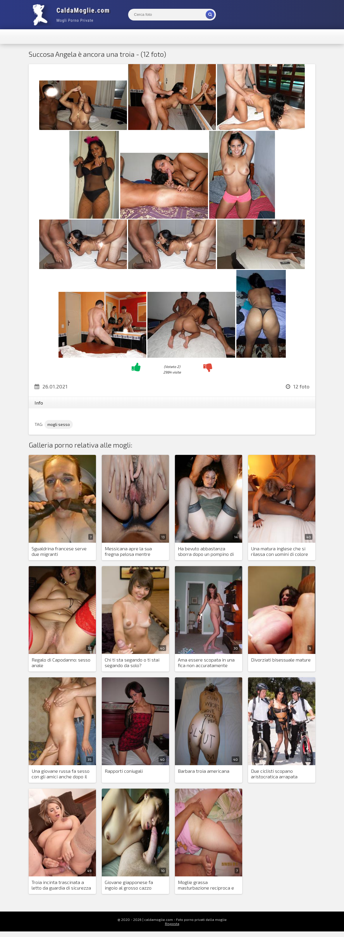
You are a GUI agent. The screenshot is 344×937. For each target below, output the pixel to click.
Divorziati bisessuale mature (281, 659)
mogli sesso (58, 424)
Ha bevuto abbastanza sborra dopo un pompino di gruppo (206, 551)
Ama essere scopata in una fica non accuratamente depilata (206, 663)
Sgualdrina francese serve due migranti (59, 551)
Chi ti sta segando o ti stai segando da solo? (132, 662)
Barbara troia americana (203, 771)
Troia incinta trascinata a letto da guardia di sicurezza (61, 884)
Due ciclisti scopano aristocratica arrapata (274, 773)
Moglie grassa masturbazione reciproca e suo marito (206, 885)
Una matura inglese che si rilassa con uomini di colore (279, 551)
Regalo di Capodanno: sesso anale (61, 662)
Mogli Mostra (72, 14)
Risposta (172, 923)
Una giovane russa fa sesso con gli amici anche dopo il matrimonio (61, 774)
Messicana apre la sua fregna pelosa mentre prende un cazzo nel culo (130, 551)
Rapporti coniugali (124, 771)
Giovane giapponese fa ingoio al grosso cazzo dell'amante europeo (129, 885)
